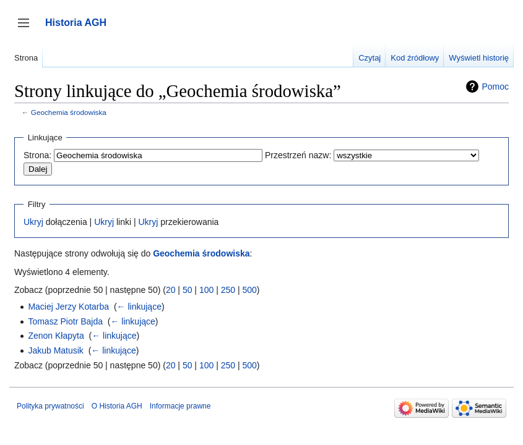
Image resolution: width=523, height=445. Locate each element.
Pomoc (495, 86)
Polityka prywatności (50, 406)
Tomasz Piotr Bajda (65, 321)
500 (249, 290)
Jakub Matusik (55, 350)
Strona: (37, 155)
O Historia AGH (117, 406)
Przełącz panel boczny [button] (27, 28)
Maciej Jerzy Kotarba (68, 307)
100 (206, 290)
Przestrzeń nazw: (298, 155)
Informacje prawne (180, 406)
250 (228, 290)
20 (171, 290)
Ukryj (33, 222)
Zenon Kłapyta (56, 336)
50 (187, 290)
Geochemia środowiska (68, 112)
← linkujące (139, 307)
